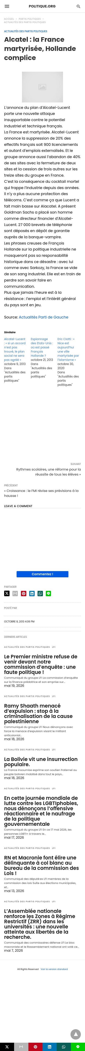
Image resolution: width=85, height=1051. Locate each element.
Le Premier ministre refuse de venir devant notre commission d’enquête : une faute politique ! (40, 664)
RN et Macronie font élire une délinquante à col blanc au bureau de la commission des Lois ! (41, 865)
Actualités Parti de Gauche (43, 317)
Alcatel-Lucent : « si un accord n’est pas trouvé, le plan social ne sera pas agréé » (15, 349)
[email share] (15, 593)
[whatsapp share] (40, 593)
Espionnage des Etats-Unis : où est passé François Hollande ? (42, 347)
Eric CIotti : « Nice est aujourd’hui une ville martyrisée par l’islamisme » (68, 349)
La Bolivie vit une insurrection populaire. (41, 762)
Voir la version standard (54, 969)
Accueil (9, 19)
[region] (42, 425)
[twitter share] (7, 593)
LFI (54, 647)
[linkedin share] (32, 593)
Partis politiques (30, 19)
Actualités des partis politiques (25, 22)
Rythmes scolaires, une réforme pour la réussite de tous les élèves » (48, 472)
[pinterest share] (23, 593)
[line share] (48, 593)
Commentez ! (42, 574)
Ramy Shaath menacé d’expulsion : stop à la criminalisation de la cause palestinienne (38, 713)
